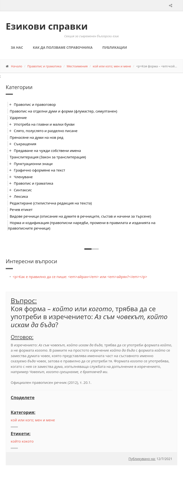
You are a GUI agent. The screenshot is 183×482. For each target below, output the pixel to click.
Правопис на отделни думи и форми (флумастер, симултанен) (63, 111)
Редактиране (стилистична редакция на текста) (51, 203)
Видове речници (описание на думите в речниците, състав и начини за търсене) (80, 216)
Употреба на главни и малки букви (44, 124)
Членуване (23, 176)
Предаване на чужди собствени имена (47, 150)
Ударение (18, 117)
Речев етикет (21, 209)
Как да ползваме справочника (63, 47)
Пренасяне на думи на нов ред (36, 137)
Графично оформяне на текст (39, 170)
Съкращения (25, 143)
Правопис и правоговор (35, 104)
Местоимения (77, 66)
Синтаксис (23, 189)
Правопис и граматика (44, 66)
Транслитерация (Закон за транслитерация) (48, 157)
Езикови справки (47, 26)
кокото (28, 441)
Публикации (114, 47)
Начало (16, 66)
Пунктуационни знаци (33, 163)
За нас (17, 47)
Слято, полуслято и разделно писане (45, 130)
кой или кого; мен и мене (112, 66)
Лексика (21, 196)
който (16, 441)
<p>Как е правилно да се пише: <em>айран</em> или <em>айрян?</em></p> (80, 276)
